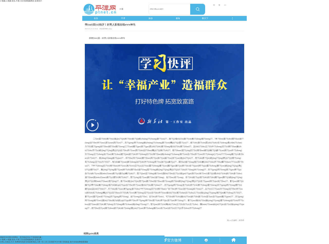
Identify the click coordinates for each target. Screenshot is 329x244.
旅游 (151, 18)
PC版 (121, 9)
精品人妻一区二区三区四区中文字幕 (47, 242)
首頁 (96, 18)
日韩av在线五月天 (7, 242)
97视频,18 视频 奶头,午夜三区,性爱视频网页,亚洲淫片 (21, 1)
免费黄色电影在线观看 (24, 242)
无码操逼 (65, 242)
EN (225, 5)
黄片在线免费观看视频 (79, 242)
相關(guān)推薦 (91, 233)
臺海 (178, 18)
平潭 (123, 18)
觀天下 (205, 18)
